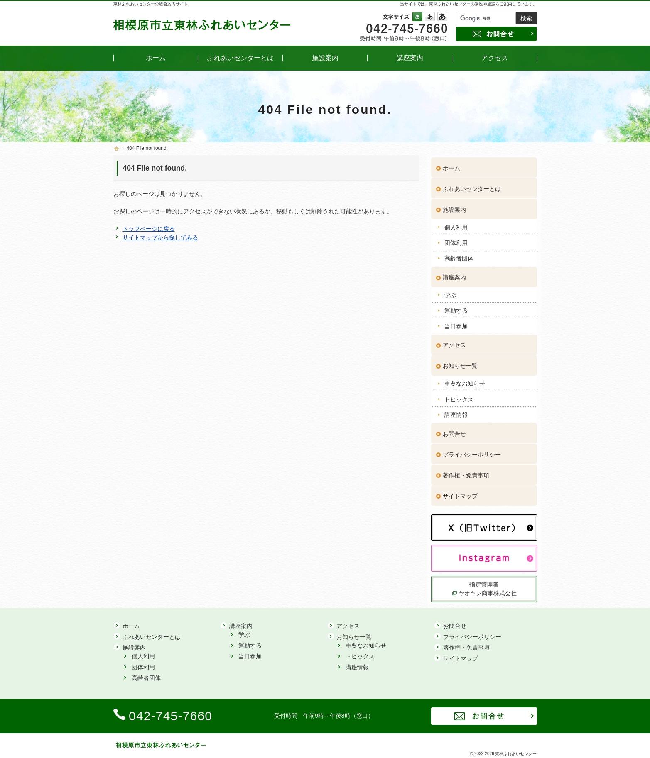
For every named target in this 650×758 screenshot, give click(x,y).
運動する (456, 308)
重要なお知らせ (464, 381)
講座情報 (456, 412)
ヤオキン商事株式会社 (488, 590)
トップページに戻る (149, 228)
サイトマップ (460, 493)
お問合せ (454, 431)
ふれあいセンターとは (472, 186)
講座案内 (454, 274)
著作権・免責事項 (466, 472)
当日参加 (456, 323)
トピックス (458, 397)
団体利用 (456, 240)
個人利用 (456, 225)
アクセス (454, 343)
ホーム (451, 165)
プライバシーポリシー (472, 452)
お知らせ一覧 (460, 363)
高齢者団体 (458, 256)
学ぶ (450, 292)
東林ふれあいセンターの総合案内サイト (150, 4)
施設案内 (454, 207)
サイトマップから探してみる (160, 237)
